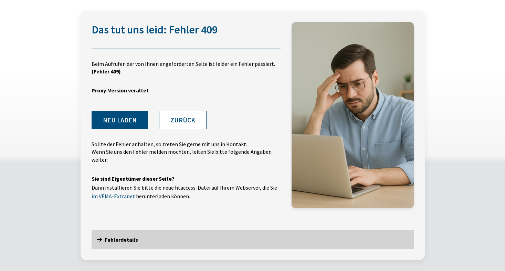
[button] (252, 239)
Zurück (182, 120)
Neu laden (120, 120)
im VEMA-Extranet (113, 196)
